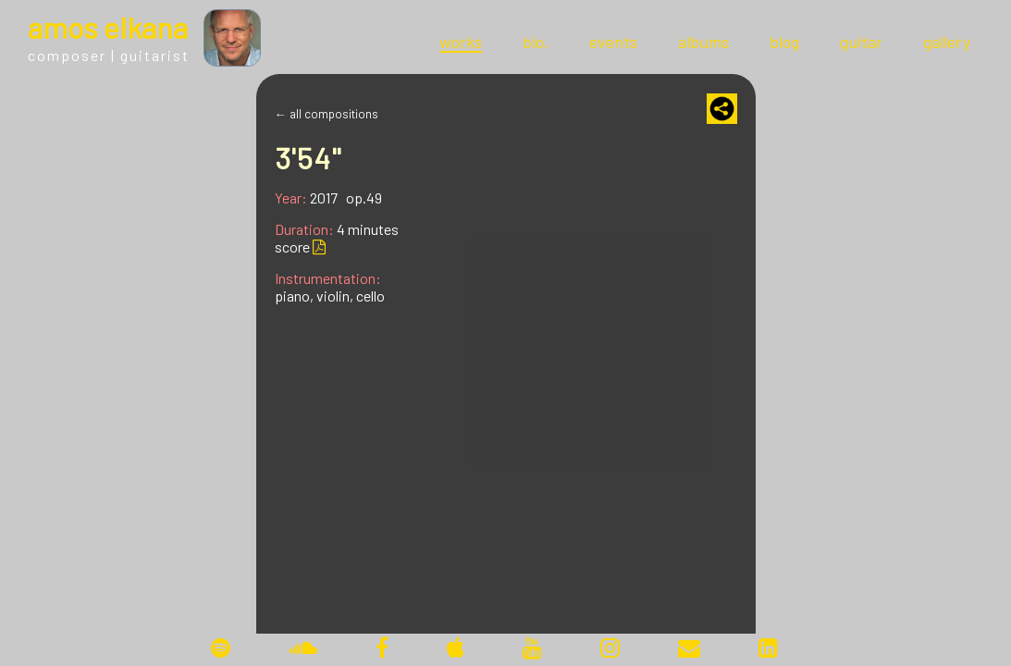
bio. (536, 41)
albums (703, 41)
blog (784, 41)
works (460, 41)
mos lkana (108, 26)
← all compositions (326, 113)
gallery (946, 41)
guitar (861, 41)
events (613, 41)
